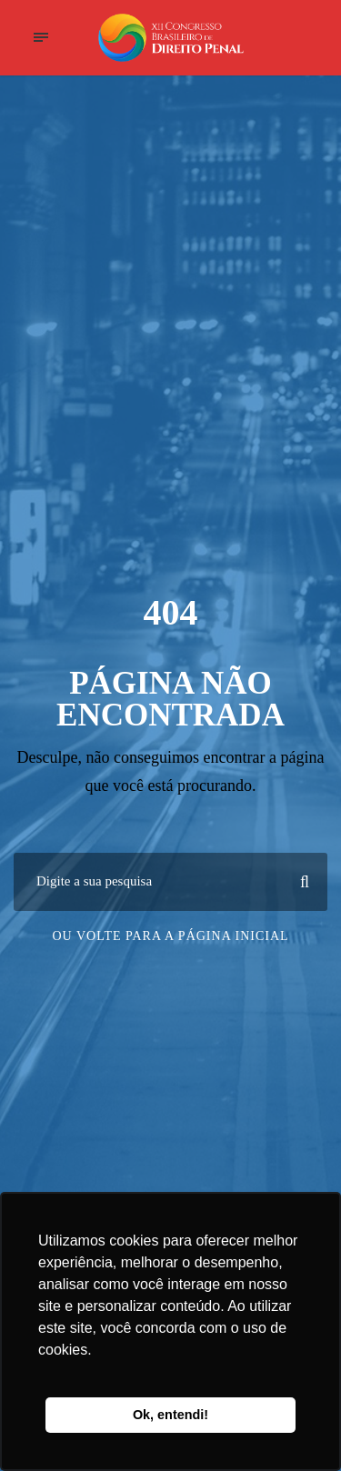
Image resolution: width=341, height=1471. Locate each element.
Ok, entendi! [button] (170, 1414)
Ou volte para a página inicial (170, 936)
